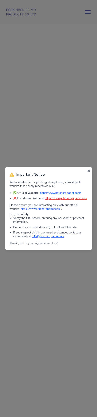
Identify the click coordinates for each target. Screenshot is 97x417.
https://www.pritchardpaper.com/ (60, 192)
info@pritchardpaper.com (48, 236)
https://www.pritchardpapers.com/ (66, 198)
